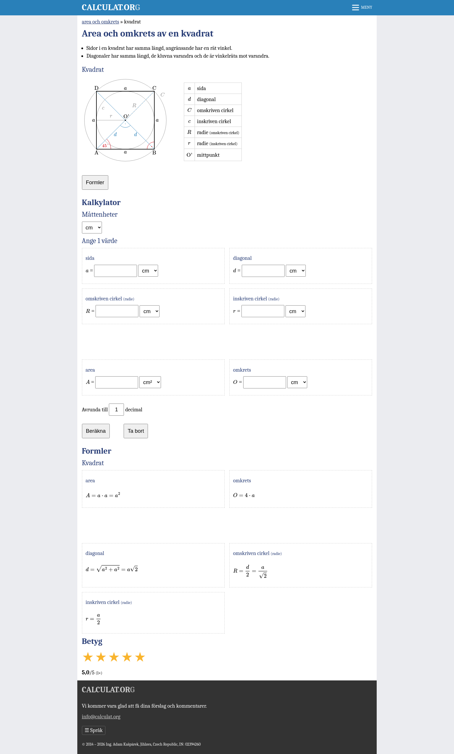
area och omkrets (100, 22)
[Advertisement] (227, 342)
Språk (94, 730)
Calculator (111, 7)
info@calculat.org (101, 716)
